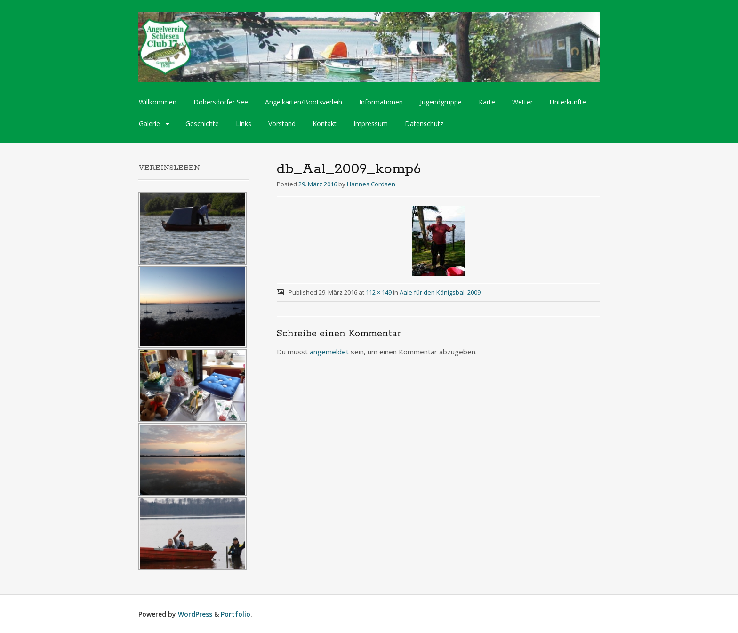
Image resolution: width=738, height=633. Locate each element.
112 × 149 (379, 292)
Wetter (522, 101)
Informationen (381, 101)
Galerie (149, 123)
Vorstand (282, 123)
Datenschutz (424, 123)
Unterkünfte (568, 101)
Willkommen (157, 101)
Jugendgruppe (441, 101)
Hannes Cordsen (371, 184)
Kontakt (325, 123)
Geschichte (202, 123)
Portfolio (235, 613)
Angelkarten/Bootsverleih (303, 101)
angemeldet (329, 351)
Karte (487, 101)
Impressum (370, 123)
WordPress (195, 613)
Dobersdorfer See (220, 101)
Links (243, 123)
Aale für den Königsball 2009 (440, 292)
